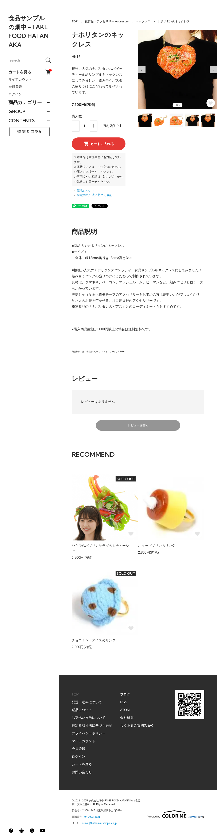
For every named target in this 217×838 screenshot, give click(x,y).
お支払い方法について (88, 717)
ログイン (15, 94)
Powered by (175, 814)
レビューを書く (138, 425)
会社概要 (127, 717)
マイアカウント (20, 79)
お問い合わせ (82, 772)
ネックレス (143, 21)
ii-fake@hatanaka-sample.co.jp (99, 823)
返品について (86, 190)
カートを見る (29, 72)
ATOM (125, 710)
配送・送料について (87, 702)
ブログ (125, 694)
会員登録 (15, 87)
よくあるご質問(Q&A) (136, 725)
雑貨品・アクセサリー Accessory (107, 21)
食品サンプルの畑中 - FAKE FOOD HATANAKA (28, 31)
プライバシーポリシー (88, 733)
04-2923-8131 (92, 816)
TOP (75, 21)
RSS (123, 702)
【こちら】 (108, 176)
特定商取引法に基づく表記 (94, 195)
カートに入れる (98, 143)
